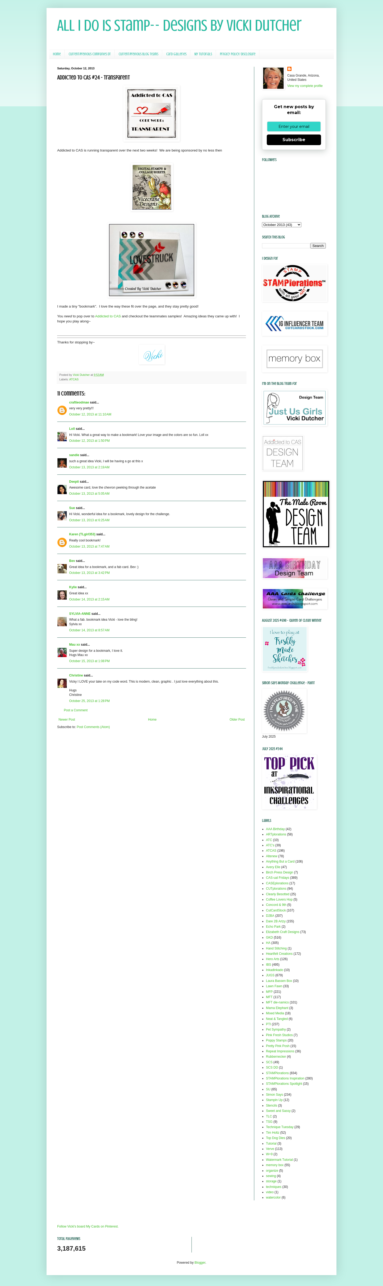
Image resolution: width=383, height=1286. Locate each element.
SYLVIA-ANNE (79, 614)
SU (268, 1089)
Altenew (271, 856)
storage (271, 1181)
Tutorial (271, 1143)
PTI (268, 1024)
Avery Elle (273, 867)
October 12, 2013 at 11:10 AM (90, 414)
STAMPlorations (277, 1073)
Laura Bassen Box (279, 981)
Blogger (199, 1262)
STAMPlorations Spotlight (284, 1084)
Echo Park (273, 926)
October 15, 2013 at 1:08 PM (89, 661)
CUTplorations (276, 888)
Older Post (237, 719)
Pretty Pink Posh (278, 1046)
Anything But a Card (280, 861)
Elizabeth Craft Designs (282, 932)
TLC (269, 1116)
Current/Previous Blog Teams (138, 54)
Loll (72, 429)
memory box (275, 1165)
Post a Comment (76, 710)
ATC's (270, 845)
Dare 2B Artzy (276, 921)
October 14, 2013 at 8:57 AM (89, 630)
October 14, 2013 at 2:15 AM (89, 599)
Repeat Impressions (280, 1051)
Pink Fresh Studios (279, 1035)
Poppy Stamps (276, 1040)
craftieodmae (79, 402)
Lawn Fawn (274, 986)
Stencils (271, 1105)
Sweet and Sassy (278, 1111)
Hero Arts (272, 959)
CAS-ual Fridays (277, 878)
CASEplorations (277, 883)
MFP (269, 992)
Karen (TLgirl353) (82, 534)
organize (272, 1170)
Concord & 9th (276, 905)
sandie (74, 455)
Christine (76, 675)
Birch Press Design (279, 872)
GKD (269, 937)
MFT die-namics (277, 1002)
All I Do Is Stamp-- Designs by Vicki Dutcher (179, 25)
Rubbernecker (276, 1056)
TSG (269, 1122)
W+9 (269, 1154)
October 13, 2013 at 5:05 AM (89, 493)
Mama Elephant (277, 1008)
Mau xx (74, 644)
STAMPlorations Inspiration (285, 1078)
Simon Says (274, 1094)
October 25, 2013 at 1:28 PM (89, 701)
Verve (270, 1149)
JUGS (270, 975)
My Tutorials (203, 54)
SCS (269, 1062)
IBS (268, 964)
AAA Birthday (275, 829)
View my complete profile (305, 86)
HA (268, 943)
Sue (72, 508)
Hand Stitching (276, 948)
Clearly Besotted (277, 894)
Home (57, 54)
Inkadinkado (274, 970)
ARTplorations (276, 834)
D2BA (270, 916)
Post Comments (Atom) (93, 727)
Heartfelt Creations (279, 954)
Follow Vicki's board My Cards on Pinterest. (88, 1226)
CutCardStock (276, 910)
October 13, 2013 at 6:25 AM (89, 520)
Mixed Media (275, 1013)
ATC (269, 840)
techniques (273, 1187)
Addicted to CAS (108, 316)
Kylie (73, 587)
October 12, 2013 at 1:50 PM (89, 441)
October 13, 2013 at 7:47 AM (89, 546)
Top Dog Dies (275, 1138)
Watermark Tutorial (279, 1160)
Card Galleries (176, 54)
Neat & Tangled (277, 1019)
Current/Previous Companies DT (90, 54)
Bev (72, 561)
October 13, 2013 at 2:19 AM (89, 467)
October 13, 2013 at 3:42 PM (89, 573)
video (270, 1192)
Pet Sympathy (276, 1029)
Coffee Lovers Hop (279, 899)
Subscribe (293, 139)
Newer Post (67, 719)
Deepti (74, 482)
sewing (271, 1176)
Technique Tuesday (279, 1127)
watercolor (273, 1197)
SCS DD (272, 1067)
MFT (269, 997)
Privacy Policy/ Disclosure (237, 54)
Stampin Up (274, 1100)
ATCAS (73, 379)
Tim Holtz (272, 1132)
